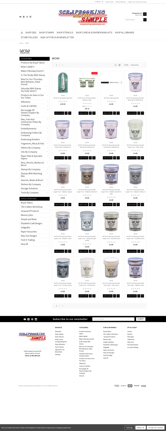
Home (21, 43)
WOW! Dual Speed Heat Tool (62, 98)
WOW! (27, 43)
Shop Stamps (46, 32)
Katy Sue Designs (29, 235)
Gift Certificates (121, 2)
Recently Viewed (132, 387)
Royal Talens (27, 202)
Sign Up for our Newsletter (57, 37)
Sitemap (57, 396)
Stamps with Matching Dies (31, 174)
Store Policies (29, 37)
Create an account (141, 2)
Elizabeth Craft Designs (31, 223)
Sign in (130, 2)
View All (24, 244)
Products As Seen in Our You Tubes (32, 96)
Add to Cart (59, 109)
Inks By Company (29, 151)
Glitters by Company (30, 147)
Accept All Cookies (155, 427)
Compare (99, 2)
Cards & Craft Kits (29, 106)
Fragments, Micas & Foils (32, 143)
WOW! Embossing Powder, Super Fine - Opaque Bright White (135, 235)
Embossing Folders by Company (31, 134)
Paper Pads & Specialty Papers (31, 157)
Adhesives (25, 101)
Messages (130, 379)
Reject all (140, 427)
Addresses (130, 381)
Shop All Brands (124, 32)
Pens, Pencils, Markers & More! (32, 164)
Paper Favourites (29, 231)
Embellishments (28, 128)
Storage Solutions (29, 188)
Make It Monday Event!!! (32, 71)
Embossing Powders (30, 139)
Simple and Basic (29, 219)
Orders (129, 373)
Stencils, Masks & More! (32, 180)
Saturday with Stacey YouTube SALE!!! (31, 89)
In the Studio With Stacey (33, 75)
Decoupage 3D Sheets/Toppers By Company (30, 113)
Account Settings (132, 389)
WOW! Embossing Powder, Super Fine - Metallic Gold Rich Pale (63, 235)
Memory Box (27, 215)
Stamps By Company (30, 169)
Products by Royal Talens (33, 62)
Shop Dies (31, 32)
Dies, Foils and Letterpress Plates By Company (31, 122)
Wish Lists (130, 384)
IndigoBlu (25, 227)
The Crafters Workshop (32, 206)
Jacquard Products (30, 211)
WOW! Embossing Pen (111, 98)
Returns (129, 376)
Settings (129, 427)
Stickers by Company (31, 184)
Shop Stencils (65, 32)
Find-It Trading (28, 239)
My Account (109, 2)
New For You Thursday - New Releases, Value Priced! (32, 82)
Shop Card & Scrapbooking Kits (94, 32)
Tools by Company (30, 192)
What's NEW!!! (28, 66)
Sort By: (126, 65)
